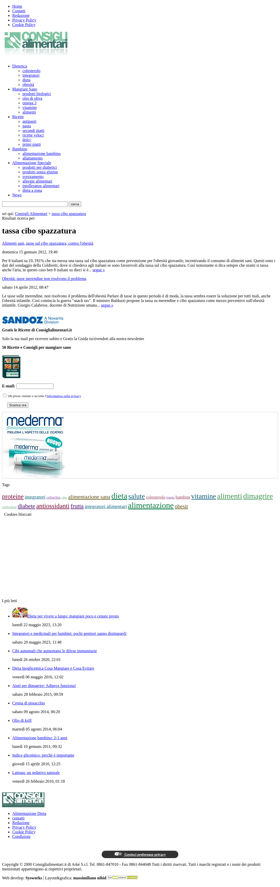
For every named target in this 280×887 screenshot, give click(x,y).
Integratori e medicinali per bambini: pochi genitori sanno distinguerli (69, 633)
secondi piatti (33, 130)
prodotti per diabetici (39, 167)
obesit (181, 506)
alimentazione (151, 505)
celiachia (53, 497)
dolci (26, 140)
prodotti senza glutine (40, 172)
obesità (28, 84)
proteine (13, 496)
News (16, 195)
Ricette (18, 117)
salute (136, 496)
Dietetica (19, 66)
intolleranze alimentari (40, 186)
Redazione (21, 15)
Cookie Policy (24, 25)
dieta (26, 80)
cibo (64, 497)
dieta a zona (32, 190)
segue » (98, 270)
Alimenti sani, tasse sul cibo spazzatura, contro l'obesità (47, 243)
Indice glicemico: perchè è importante (43, 755)
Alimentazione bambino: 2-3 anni (39, 738)
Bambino (19, 149)
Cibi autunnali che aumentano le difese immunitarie (54, 651)
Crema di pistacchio (28, 703)
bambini (183, 497)
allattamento (32, 158)
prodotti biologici (36, 94)
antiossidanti (52, 506)
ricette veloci (33, 135)
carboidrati (9, 507)
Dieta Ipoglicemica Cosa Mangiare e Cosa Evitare (53, 668)
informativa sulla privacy (64, 396)
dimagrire (258, 496)
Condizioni (21, 836)
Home (17, 6)
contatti (18, 818)
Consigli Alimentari (31, 213)
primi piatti (31, 144)
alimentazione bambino (41, 153)
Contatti (19, 11)
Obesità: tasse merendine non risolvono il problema (44, 278)
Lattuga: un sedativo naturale (36, 772)
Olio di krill (22, 720)
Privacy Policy (24, 20)
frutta (77, 506)
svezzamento (33, 176)
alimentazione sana (89, 497)
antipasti (29, 121)
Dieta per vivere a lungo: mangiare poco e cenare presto (73, 616)
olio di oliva (32, 98)
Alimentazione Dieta (29, 813)
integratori (31, 75)
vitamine (29, 107)
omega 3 (29, 103)
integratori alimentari (106, 506)
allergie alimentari (37, 181)
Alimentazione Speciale (31, 163)
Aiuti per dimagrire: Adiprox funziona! (44, 685)
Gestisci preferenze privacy (140, 854)
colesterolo (31, 71)
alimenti (29, 112)
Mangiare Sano (24, 89)
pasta (26, 126)
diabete (26, 506)
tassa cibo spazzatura (69, 213)
